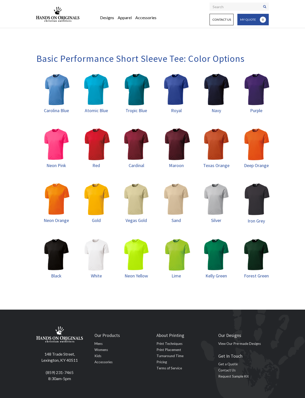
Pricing (161, 362)
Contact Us (221, 19)
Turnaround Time (170, 356)
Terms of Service (169, 368)
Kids (97, 356)
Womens (101, 350)
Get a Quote (228, 364)
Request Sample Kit (233, 376)
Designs (107, 17)
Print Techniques (169, 344)
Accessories (145, 17)
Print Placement (168, 350)
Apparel (125, 17)
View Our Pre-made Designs (239, 344)
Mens (98, 344)
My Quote (253, 20)
